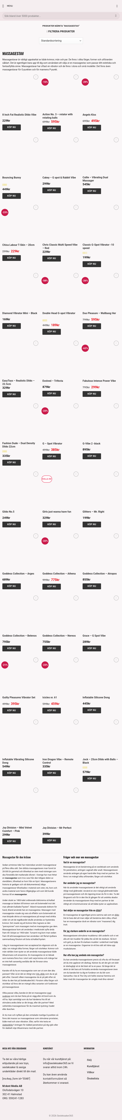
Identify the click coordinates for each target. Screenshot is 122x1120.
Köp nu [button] (11, 127)
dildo (98, 910)
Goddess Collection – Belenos (19, 635)
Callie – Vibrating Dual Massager (95, 179)
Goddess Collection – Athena (59, 573)
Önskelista (93, 1078)
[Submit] (116, 16)
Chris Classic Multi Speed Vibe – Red (59, 246)
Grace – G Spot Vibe (94, 635)
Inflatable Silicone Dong (96, 697)
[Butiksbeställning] (61, 41)
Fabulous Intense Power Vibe (99, 380)
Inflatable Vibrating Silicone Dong (18, 761)
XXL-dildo (40, 974)
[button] (7, 6)
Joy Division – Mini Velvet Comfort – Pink (17, 829)
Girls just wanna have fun (56, 511)
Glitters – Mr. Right (93, 511)
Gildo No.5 (8, 511)
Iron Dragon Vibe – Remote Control (57, 761)
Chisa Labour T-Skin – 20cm (18, 244)
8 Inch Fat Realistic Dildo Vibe (19, 114)
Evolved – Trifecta (52, 380)
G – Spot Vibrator (52, 443)
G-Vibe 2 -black (91, 443)
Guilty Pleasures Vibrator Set (18, 697)
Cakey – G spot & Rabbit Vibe (59, 177)
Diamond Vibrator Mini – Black (19, 313)
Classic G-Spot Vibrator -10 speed (98, 246)
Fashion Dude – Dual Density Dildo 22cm (18, 445)
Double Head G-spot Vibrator (58, 313)
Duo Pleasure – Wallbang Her (99, 313)
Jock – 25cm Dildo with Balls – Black (100, 761)
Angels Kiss (89, 114)
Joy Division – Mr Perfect (56, 827)
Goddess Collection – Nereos (59, 635)
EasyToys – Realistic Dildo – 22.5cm (18, 382)
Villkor (90, 1072)
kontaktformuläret (53, 1078)
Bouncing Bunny (11, 177)
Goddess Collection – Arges (18, 573)
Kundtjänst (93, 1066)
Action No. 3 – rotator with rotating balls (57, 116)
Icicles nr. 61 (49, 697)
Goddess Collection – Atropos (100, 573)
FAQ (89, 1060)
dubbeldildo (7, 1025)
